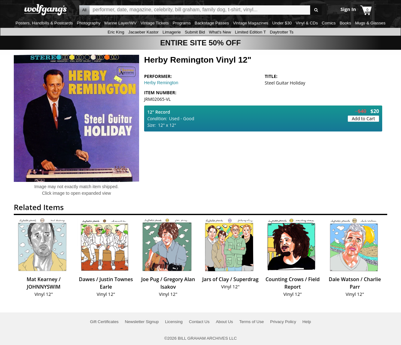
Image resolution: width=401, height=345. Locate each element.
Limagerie (172, 32)
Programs (182, 23)
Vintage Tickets (154, 23)
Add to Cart (363, 118)
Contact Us (199, 321)
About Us (224, 321)
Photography (89, 23)
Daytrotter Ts (281, 32)
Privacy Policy (283, 321)
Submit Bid (195, 32)
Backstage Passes (212, 23)
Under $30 (282, 23)
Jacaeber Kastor (143, 32)
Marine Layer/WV (120, 23)
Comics (329, 23)
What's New (220, 32)
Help (306, 321)
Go (316, 10)
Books (345, 23)
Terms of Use (251, 321)
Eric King (115, 32)
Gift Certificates (104, 321)
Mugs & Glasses (370, 23)
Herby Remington (161, 82)
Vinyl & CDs (307, 23)
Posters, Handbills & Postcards (44, 23)
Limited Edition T (250, 32)
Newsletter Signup (142, 321)
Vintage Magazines (250, 23)
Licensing (174, 321)
